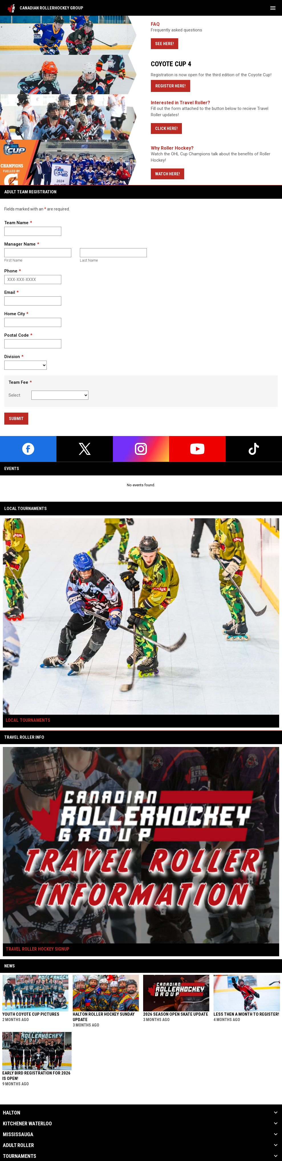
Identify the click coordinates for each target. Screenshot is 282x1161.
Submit (16, 418)
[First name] (37, 252)
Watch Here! (167, 173)
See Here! (164, 43)
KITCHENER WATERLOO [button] (27, 1123)
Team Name (16, 222)
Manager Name (20, 244)
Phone (10, 271)
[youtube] (197, 449)
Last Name (89, 260)
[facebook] (28, 449)
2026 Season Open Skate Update (175, 1014)
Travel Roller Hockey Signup (37, 949)
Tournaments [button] (19, 1156)
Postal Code (16, 335)
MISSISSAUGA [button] (18, 1134)
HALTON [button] (11, 1112)
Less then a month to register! (246, 1014)
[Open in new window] (141, 117)
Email (9, 292)
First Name (13, 260)
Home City (14, 313)
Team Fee (18, 382)
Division (12, 356)
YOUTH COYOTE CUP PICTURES (30, 1014)
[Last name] (113, 252)
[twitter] (84, 449)
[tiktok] (254, 449)
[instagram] (141, 449)
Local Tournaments (28, 720)
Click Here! (166, 128)
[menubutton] (272, 8)
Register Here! (172, 86)
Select (14, 395)
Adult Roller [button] (18, 1145)
